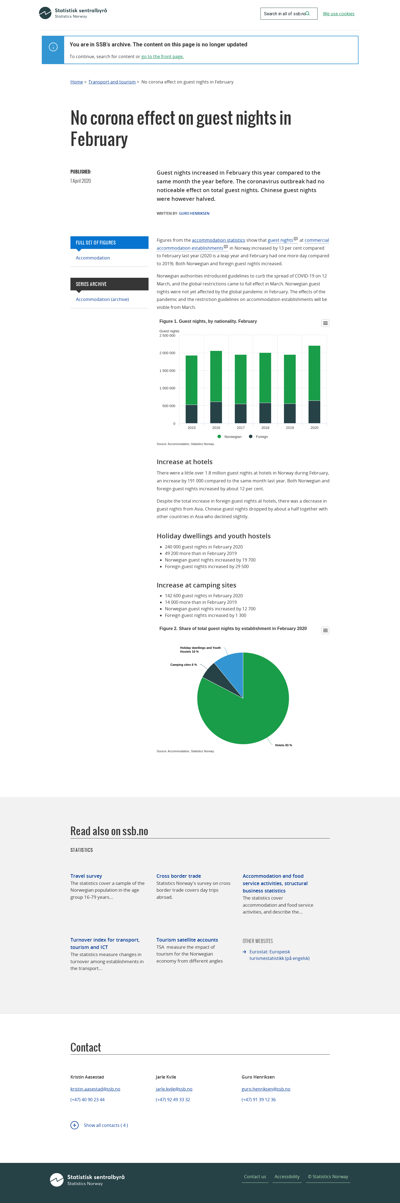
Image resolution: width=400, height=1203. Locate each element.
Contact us (255, 1177)
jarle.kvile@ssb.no (174, 1089)
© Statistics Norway (328, 1177)
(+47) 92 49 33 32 (173, 1100)
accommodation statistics (218, 240)
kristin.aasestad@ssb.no (95, 1089)
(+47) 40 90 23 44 (87, 1100)
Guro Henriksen (194, 213)
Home (76, 82)
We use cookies (339, 14)
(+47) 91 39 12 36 (259, 1100)
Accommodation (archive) (102, 299)
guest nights (280, 240)
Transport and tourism (112, 82)
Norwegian (232, 437)
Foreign (262, 437)
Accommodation (93, 258)
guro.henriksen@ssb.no (266, 1089)
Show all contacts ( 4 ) (106, 1125)
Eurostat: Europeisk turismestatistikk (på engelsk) (280, 955)
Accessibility (287, 1177)
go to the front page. (162, 56)
